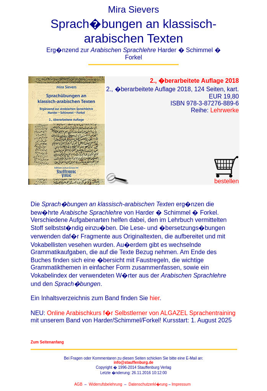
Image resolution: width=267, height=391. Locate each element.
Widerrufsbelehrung (105, 384)
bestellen (226, 178)
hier (155, 298)
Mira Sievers (133, 34)
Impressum (181, 384)
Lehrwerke (224, 110)
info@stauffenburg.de (133, 362)
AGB (78, 384)
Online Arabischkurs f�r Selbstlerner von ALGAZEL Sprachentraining (141, 313)
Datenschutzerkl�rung (148, 384)
